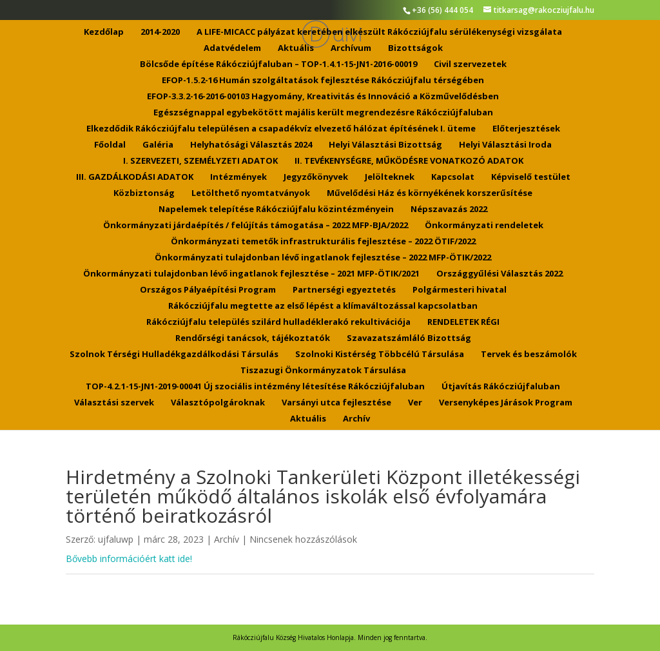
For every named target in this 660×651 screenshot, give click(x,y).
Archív (356, 419)
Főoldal (110, 145)
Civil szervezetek (470, 64)
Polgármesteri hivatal (459, 290)
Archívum (351, 48)
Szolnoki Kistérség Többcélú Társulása (379, 354)
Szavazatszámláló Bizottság (409, 338)
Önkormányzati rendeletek (484, 225)
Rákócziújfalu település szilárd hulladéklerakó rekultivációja (278, 322)
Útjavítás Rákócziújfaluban (501, 387)
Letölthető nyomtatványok (250, 193)
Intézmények (238, 177)
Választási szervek (114, 403)
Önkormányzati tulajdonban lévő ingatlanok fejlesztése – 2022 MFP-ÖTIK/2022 (323, 258)
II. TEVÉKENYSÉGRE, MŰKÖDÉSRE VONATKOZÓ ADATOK (409, 161)
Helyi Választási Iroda (505, 145)
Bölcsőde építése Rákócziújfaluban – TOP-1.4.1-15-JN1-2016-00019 (278, 64)
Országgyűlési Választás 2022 (499, 274)
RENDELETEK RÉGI (463, 322)
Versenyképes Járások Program (505, 403)
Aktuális (296, 48)
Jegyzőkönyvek (316, 177)
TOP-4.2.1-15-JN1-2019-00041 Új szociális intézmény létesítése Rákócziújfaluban (255, 387)
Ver (415, 403)
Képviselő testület (530, 177)
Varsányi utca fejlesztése (336, 403)
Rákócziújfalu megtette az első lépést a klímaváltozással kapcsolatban (323, 306)
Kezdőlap (104, 32)
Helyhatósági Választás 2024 (251, 145)
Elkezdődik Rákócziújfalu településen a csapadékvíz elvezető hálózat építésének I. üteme (281, 129)
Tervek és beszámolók (529, 354)
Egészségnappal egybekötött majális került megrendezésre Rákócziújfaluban (323, 113)
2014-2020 (160, 32)
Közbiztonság (144, 193)
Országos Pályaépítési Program (208, 290)
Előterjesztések (526, 129)
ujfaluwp (115, 539)
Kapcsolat (452, 177)
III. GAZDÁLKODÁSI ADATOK (134, 177)
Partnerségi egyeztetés (344, 290)
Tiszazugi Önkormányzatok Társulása (323, 370)
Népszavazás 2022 (449, 209)
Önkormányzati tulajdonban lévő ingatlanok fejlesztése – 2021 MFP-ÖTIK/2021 (251, 274)
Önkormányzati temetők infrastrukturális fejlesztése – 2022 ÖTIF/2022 (323, 242)
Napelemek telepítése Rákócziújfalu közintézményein (276, 209)
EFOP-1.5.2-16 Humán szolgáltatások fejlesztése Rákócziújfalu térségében (323, 80)
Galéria (157, 145)
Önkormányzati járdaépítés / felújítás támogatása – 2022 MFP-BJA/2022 (255, 225)
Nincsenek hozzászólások (303, 539)
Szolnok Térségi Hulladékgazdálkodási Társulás (174, 354)
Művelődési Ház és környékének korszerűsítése (429, 193)
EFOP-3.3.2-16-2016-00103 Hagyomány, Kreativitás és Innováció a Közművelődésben (323, 97)
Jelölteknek (389, 177)
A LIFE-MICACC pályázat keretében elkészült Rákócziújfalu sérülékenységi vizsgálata (379, 32)
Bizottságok (415, 48)
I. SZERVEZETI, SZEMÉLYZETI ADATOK (200, 161)
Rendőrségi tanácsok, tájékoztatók (252, 338)
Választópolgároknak (218, 403)
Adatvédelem (232, 48)
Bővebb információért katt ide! (129, 558)
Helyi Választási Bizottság (385, 145)
